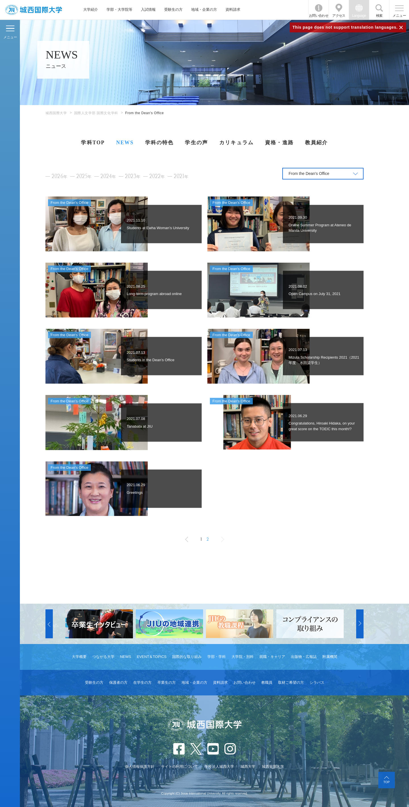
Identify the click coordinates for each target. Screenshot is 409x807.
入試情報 (148, 9)
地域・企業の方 (204, 9)
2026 (59, 176)
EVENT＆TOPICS (152, 657)
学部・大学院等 (119, 9)
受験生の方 (173, 9)
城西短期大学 (273, 766)
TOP (386, 782)
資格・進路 (279, 142)
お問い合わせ (318, 16)
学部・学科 (216, 657)
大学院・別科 (242, 657)
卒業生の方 (166, 682)
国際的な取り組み (187, 657)
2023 (132, 176)
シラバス (317, 682)
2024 (108, 176)
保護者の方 (118, 682)
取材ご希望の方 (291, 682)
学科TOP (93, 142)
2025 (83, 176)
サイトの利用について (179, 766)
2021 (181, 176)
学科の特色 (159, 142)
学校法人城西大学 (219, 766)
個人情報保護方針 (140, 766)
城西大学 (248, 766)
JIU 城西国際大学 (33, 10)
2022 (157, 176)
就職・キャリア (272, 657)
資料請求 (233, 9)
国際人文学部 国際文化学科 (96, 113)
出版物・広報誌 (304, 657)
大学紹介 (90, 9)
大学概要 (79, 657)
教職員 (266, 682)
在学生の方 (142, 682)
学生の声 (196, 142)
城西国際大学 (56, 113)
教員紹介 (316, 142)
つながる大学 (103, 657)
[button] (49, 623)
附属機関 (329, 657)
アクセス (338, 16)
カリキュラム (236, 142)
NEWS (125, 142)
